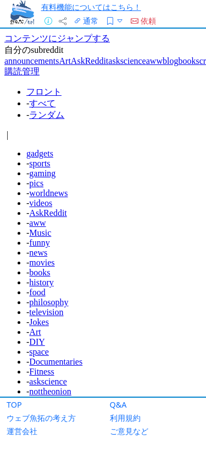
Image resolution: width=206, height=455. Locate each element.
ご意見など (129, 431)
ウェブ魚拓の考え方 (41, 418)
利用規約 (125, 418)
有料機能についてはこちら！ (91, 7)
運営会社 (22, 431)
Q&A (118, 404)
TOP (14, 404)
